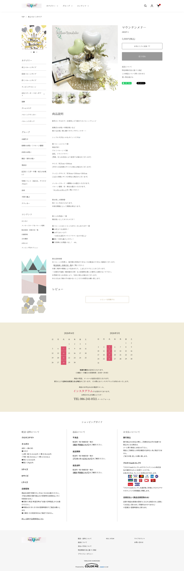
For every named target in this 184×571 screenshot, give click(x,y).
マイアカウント (139, 538)
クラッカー (26, 203)
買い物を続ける (127, 77)
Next (114, 58)
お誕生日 (25, 139)
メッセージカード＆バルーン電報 (33, 225)
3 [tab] (36, 52)
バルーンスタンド (28, 121)
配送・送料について (85, 538)
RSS (107, 538)
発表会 (24, 165)
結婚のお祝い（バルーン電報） (33, 145)
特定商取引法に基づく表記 (132, 70)
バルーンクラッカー (29, 114)
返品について (127, 66)
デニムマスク (26, 108)
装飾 (23, 101)
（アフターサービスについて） (83, 458)
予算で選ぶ (26, 197)
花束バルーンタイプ (29, 74)
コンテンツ (81, 5)
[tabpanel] (34, 37)
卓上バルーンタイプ (35, 17)
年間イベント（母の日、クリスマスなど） (34, 182)
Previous (55, 58)
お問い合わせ (138, 542)
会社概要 (25, 239)
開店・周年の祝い (28, 158)
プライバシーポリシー (85, 554)
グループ (66, 5)
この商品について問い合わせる (133, 73)
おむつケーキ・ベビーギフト (31, 94)
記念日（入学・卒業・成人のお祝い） (34, 173)
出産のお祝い (26, 152)
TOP (23, 17)
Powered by (92, 565)
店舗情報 (25, 234)
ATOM (112, 538)
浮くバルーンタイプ (29, 80)
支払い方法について (85, 546)
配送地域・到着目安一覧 (30, 230)
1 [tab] (31, 52)
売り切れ (142, 56)
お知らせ (25, 243)
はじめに (25, 221)
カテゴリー (51, 5)
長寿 (23, 190)
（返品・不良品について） (81, 444)
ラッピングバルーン (29, 87)
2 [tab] (33, 52)
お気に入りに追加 (142, 46)
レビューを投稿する (107, 299)
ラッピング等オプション (30, 247)
